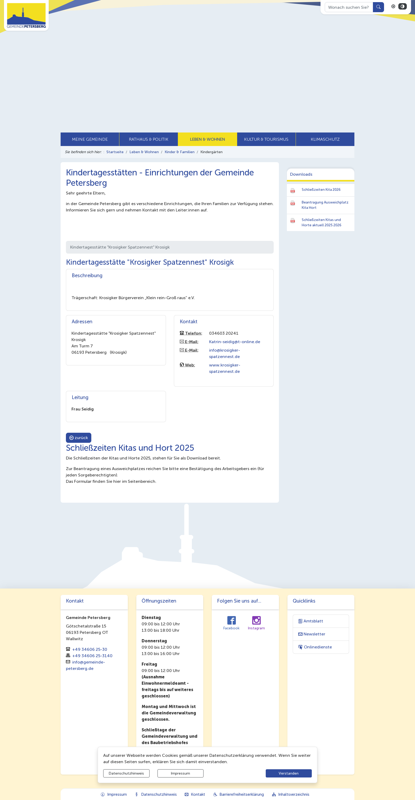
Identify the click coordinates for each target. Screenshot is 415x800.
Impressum (180, 773)
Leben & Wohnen (144, 152)
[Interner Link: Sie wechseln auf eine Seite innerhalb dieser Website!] (321, 621)
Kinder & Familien (180, 152)
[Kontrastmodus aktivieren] (402, 6)
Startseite (115, 152)
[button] (90, 139)
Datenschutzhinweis (126, 773)
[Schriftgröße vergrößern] (393, 6)
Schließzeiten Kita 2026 (321, 189)
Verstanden (289, 773)
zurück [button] (78, 437)
